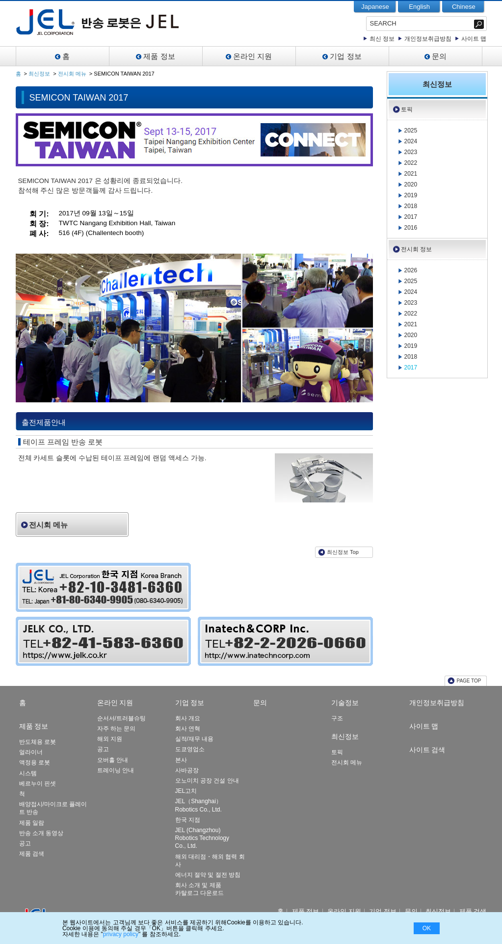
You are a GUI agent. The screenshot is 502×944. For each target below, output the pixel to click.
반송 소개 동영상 (41, 833)
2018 (411, 206)
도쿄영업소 (190, 749)
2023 (411, 152)
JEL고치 (186, 790)
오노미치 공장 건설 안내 (207, 780)
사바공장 (187, 770)
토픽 (407, 109)
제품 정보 (159, 56)
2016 (411, 227)
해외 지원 (109, 738)
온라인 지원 (252, 56)
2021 (411, 173)
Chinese (464, 6)
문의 (439, 56)
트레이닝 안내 (115, 770)
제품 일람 (31, 822)
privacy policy (120, 934)
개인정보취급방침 (427, 38)
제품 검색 (31, 853)
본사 (181, 760)
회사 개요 (187, 718)
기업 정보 (345, 56)
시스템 (28, 773)
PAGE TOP (468, 680)
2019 (411, 195)
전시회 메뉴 (72, 74)
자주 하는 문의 (116, 728)
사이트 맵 (473, 38)
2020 (411, 184)
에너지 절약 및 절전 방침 (207, 874)
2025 (411, 130)
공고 (25, 843)
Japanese (375, 6)
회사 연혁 (187, 728)
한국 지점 (187, 819)
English (419, 6)
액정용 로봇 (34, 762)
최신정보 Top (343, 552)
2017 (411, 216)
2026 (411, 270)
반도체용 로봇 (37, 741)
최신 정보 (382, 38)
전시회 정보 (416, 249)
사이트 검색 (427, 750)
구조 (337, 718)
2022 (411, 162)
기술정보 (345, 703)
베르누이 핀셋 (37, 783)
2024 (411, 141)
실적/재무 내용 (194, 738)
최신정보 (39, 74)
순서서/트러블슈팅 (121, 718)
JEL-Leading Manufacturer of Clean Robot (125, 22)
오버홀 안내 (112, 760)
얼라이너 (31, 752)
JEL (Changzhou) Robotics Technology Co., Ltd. (202, 838)
